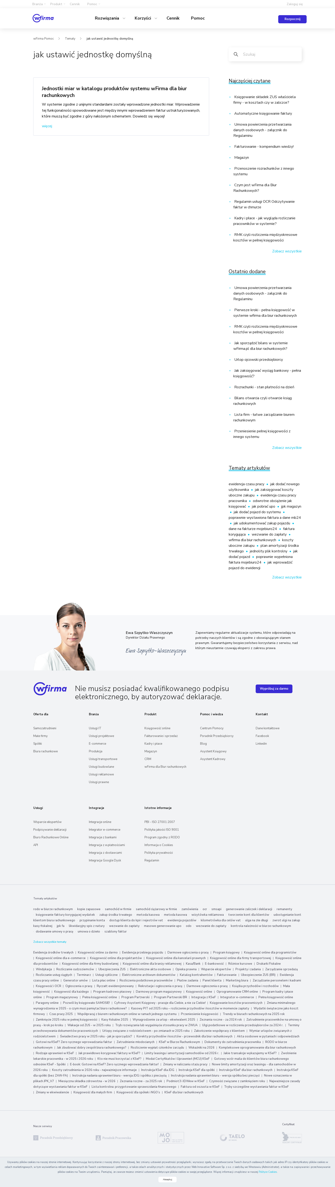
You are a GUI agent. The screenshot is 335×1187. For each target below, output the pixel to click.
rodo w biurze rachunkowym (53, 909)
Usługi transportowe (103, 759)
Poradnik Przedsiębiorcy (217, 736)
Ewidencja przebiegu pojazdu (142, 952)
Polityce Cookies (268, 1172)
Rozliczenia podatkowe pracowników (146, 980)
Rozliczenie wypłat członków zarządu (157, 1048)
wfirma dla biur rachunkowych (253, 540)
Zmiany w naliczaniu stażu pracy (185, 1064)
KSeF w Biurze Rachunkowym (179, 1042)
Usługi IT (95, 728)
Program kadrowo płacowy (112, 992)
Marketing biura (237, 980)
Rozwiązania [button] (107, 18)
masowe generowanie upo (162, 926)
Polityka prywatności (158, 853)
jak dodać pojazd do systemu (258, 512)
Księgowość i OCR (49, 986)
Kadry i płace (153, 744)
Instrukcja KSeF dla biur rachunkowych (245, 1070)
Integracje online (100, 822)
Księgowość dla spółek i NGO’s (138, 1092)
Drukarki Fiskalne (269, 964)
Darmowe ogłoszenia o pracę (188, 952)
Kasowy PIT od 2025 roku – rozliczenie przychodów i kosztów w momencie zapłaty (190, 1008)
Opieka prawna (186, 969)
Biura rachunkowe (45, 751)
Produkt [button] (56, 4)
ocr (205, 909)
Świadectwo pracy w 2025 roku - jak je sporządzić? (96, 1036)
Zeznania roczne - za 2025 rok (141, 1081)
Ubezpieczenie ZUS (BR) (258, 975)
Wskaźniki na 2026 (201, 1048)
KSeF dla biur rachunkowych (183, 1092)
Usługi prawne (99, 782)
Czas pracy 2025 (61, 1014)
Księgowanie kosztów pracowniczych (236, 1003)
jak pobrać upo (264, 506)
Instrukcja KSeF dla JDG (157, 1070)
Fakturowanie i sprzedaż (161, 736)
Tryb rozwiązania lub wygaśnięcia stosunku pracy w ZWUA (156, 1025)
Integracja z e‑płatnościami (107, 845)
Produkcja (95, 751)
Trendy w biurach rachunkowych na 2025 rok (254, 1014)
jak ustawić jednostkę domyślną (110, 39)
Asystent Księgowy (213, 751)
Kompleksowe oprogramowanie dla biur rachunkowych (257, 1048)
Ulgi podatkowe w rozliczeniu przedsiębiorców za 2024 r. (242, 1025)
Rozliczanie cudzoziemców (75, 969)
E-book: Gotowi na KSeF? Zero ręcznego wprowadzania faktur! (114, 1064)
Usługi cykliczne (106, 975)
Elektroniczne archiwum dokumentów (148, 975)
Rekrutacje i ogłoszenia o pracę (160, 986)
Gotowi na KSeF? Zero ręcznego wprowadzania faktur (74, 1042)
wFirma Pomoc (43, 39)
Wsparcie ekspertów (47, 822)
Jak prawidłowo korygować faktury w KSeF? (109, 1053)
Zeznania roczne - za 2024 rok (221, 1020)
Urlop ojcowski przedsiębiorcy (258, 359)
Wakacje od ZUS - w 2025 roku (89, 1025)
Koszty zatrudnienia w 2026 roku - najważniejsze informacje (94, 1070)
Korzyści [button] (143, 18)
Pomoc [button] (92, 4)
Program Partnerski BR (170, 997)
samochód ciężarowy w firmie (156, 909)
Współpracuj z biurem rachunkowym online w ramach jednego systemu (127, 1014)
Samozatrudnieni (44, 728)
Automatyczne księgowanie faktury (262, 113)
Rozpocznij (292, 19)
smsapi (216, 909)
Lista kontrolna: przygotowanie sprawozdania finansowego (134, 1087)
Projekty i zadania (248, 969)
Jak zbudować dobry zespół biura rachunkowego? (91, 1048)
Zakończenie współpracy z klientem (219, 1031)
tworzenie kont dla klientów (248, 915)
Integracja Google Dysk (105, 860)
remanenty (284, 909)
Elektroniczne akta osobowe (150, 969)
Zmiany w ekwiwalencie (52, 1092)
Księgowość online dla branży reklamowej (152, 964)
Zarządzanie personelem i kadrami (277, 980)
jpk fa (60, 926)
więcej (47, 126)
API (35, 845)
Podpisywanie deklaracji (50, 830)
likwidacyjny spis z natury (87, 926)
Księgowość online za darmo (98, 952)
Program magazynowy (62, 997)
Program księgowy (226, 952)
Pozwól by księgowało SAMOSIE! (86, 1003)
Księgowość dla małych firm (93, 1092)
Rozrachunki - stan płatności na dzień (263, 387)
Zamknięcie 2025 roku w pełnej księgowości (67, 1020)
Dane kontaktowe (267, 728)
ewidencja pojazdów (182, 920)
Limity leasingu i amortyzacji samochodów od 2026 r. (181, 1053)
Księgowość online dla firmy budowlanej (90, 964)
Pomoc (198, 18)
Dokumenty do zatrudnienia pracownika (232, 1042)
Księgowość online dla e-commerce (61, 958)
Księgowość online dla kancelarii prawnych (176, 958)
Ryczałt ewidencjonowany (115, 986)
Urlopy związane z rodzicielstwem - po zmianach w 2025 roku (146, 1031)
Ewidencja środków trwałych (53, 952)
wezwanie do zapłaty (270, 534)
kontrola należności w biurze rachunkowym (261, 926)
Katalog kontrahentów (196, 975)
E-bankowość (214, 964)
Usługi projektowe (101, 736)
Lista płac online (103, 980)
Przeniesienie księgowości (199, 1014)
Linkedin (261, 744)
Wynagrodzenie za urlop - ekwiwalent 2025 (164, 1020)
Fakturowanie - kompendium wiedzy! (263, 146)
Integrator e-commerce (104, 830)
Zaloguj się (295, 4)
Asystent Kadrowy (212, 759)
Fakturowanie (227, 975)
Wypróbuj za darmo (274, 689)
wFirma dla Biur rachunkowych (165, 767)
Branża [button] (37, 4)
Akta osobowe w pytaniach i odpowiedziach (268, 1036)
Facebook (262, 736)
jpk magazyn (291, 506)
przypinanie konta (92, 920)
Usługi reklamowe (101, 774)
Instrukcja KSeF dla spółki (197, 1070)
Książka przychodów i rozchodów (255, 986)
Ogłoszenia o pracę (78, 986)
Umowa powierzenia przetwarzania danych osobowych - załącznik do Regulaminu (262, 130)
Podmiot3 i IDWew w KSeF (186, 1081)
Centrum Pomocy (212, 728)
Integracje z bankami (103, 837)
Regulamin (151, 860)
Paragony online (47, 1003)
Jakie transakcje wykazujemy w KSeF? (250, 1053)
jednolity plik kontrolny (269, 551)
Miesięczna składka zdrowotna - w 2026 (86, 1081)
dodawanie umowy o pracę (54, 931)
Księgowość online (157, 728)
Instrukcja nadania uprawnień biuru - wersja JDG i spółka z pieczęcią (119, 1075)
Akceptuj (167, 1179)
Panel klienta (212, 980)
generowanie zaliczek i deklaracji (249, 909)
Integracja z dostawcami (105, 853)
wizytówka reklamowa (207, 915)
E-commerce (97, 744)
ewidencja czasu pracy (247, 484)
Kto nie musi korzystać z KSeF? (119, 1059)
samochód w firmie (118, 909)
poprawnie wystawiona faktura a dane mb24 (265, 517)
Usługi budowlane (101, 767)
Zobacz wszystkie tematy (49, 942)
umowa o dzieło (89, 931)
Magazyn (241, 157)
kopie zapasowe (88, 909)
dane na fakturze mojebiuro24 (253, 528)
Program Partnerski (135, 997)
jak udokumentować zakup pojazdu (262, 523)
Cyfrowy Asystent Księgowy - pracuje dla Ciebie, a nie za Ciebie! (160, 1003)
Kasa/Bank (193, 964)
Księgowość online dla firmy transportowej (240, 958)
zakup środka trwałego (115, 915)
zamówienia (189, 909)
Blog (203, 744)
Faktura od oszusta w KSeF (200, 1087)
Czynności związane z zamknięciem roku (237, 1081)
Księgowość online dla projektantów (116, 958)
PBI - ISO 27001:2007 (159, 822)
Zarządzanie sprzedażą (281, 969)
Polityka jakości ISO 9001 (161, 830)
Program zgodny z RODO (162, 837)
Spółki (37, 744)
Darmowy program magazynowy (159, 992)
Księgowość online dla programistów (270, 952)
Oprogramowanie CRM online (237, 992)
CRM (147, 759)
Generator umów (75, 980)
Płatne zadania (187, 980)
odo (188, 926)
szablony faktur (115, 931)
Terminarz (84, 975)
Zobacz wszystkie (287, 251)
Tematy (70, 39)
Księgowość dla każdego (71, 992)
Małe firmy (40, 736)
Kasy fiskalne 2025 (114, 1020)
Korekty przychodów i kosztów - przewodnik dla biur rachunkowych (184, 1036)
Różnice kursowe (240, 964)
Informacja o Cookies (158, 845)
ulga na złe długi (256, 920)
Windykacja (44, 969)
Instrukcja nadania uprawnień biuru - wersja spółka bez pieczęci (215, 1075)
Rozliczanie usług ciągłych (54, 975)
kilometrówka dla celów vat (221, 920)
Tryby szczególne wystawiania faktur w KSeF (256, 1087)
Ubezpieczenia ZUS (112, 969)
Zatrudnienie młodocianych (135, 1042)
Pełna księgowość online (99, 997)
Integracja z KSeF (203, 997)
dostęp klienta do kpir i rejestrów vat (136, 920)
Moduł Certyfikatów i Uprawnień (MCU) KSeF (178, 1059)
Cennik (75, 4)
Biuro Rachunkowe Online (50, 837)
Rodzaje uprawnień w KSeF (55, 1053)
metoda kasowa (148, 915)
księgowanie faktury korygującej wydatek (65, 915)
